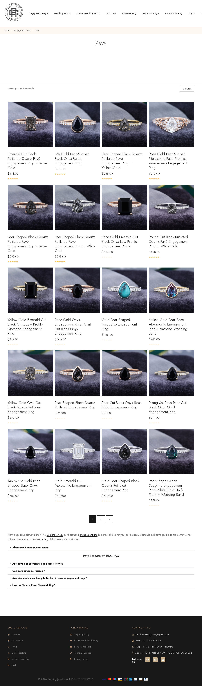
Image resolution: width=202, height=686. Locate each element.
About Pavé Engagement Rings (30, 547)
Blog (190, 13)
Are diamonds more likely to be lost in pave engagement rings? (49, 578)
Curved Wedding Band (87, 13)
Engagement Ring (38, 13)
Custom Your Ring (173, 13)
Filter (187, 88)
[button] (101, 547)
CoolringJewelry (55, 535)
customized (41, 539)
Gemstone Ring (149, 13)
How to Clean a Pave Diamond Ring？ (34, 585)
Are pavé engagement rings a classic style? (37, 563)
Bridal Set (111, 13)
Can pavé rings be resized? (28, 571)
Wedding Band (61, 13)
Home (7, 30)
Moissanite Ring (129, 13)
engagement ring (88, 535)
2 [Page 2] (101, 519)
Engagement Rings (22, 30)
